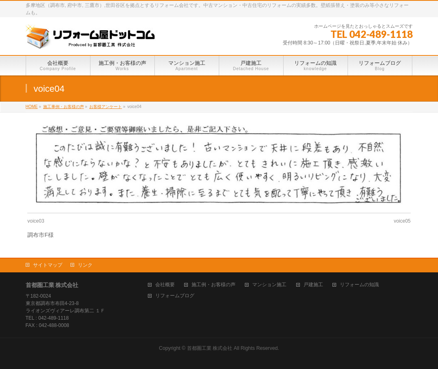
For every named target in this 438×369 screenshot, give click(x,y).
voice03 (35, 221)
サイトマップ (47, 265)
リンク (85, 265)
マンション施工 (269, 284)
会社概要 (165, 284)
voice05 (402, 221)
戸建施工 (313, 284)
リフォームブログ (174, 295)
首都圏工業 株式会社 (209, 348)
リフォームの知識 (359, 284)
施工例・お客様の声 (213, 284)
